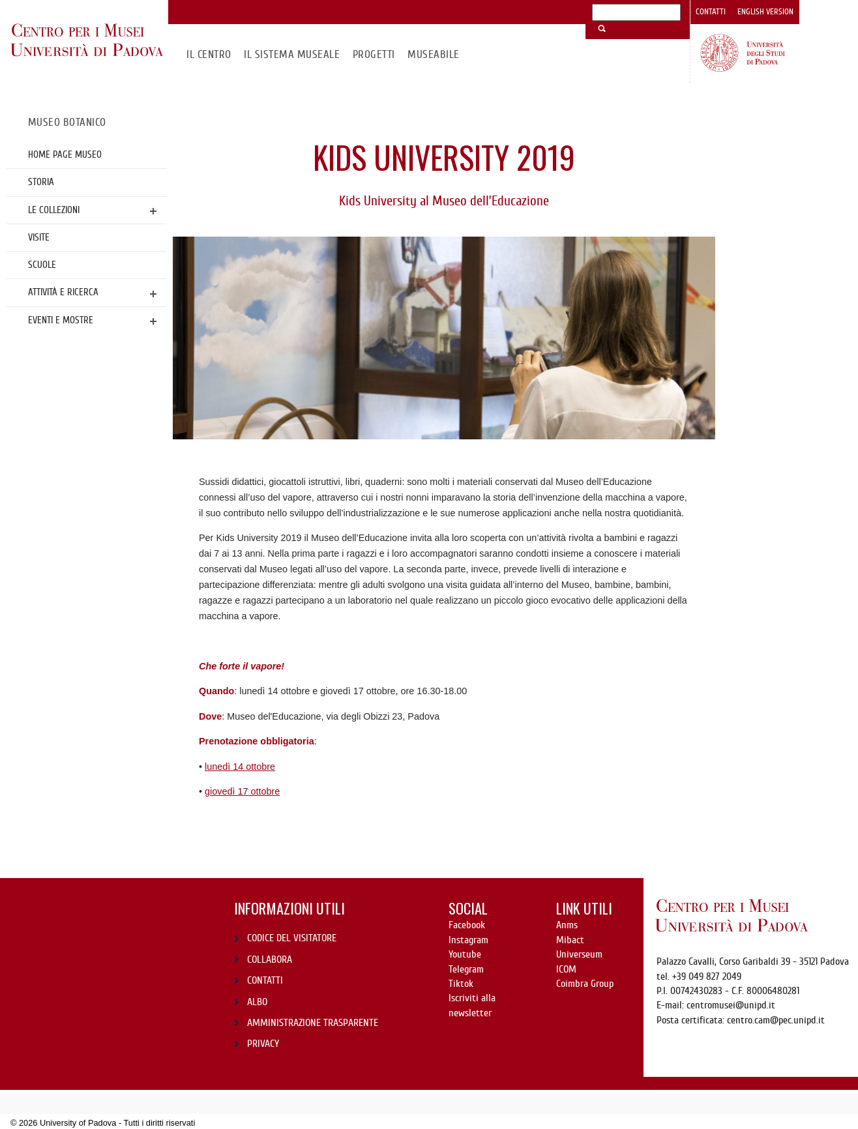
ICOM (566, 969)
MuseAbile (433, 54)
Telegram (466, 969)
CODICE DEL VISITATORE (291, 938)
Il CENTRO (208, 54)
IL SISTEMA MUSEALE (292, 54)
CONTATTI (265, 980)
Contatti (711, 11)
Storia (41, 182)
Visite (39, 237)
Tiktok (461, 984)
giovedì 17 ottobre (242, 791)
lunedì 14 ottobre (240, 766)
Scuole (42, 265)
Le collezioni (54, 210)
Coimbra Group (585, 984)
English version (765, 11)
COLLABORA (269, 959)
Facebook (467, 925)
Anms (567, 925)
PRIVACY (263, 1043)
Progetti (374, 54)
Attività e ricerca (63, 292)
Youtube (465, 954)
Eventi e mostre (60, 320)
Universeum (579, 954)
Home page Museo (65, 154)
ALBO (257, 1002)
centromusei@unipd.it (731, 1005)
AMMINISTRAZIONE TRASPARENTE (312, 1023)
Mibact (570, 940)
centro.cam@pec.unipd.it (776, 1020)
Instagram (468, 940)
